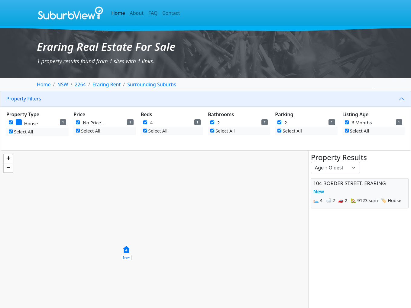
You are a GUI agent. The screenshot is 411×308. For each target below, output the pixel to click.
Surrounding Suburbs (151, 84)
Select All (21, 132)
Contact (171, 13)
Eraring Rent (106, 84)
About (137, 13)
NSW (62, 84)
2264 (80, 84)
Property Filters (23, 98)
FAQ (152, 13)
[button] (126, 252)
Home (118, 13)
